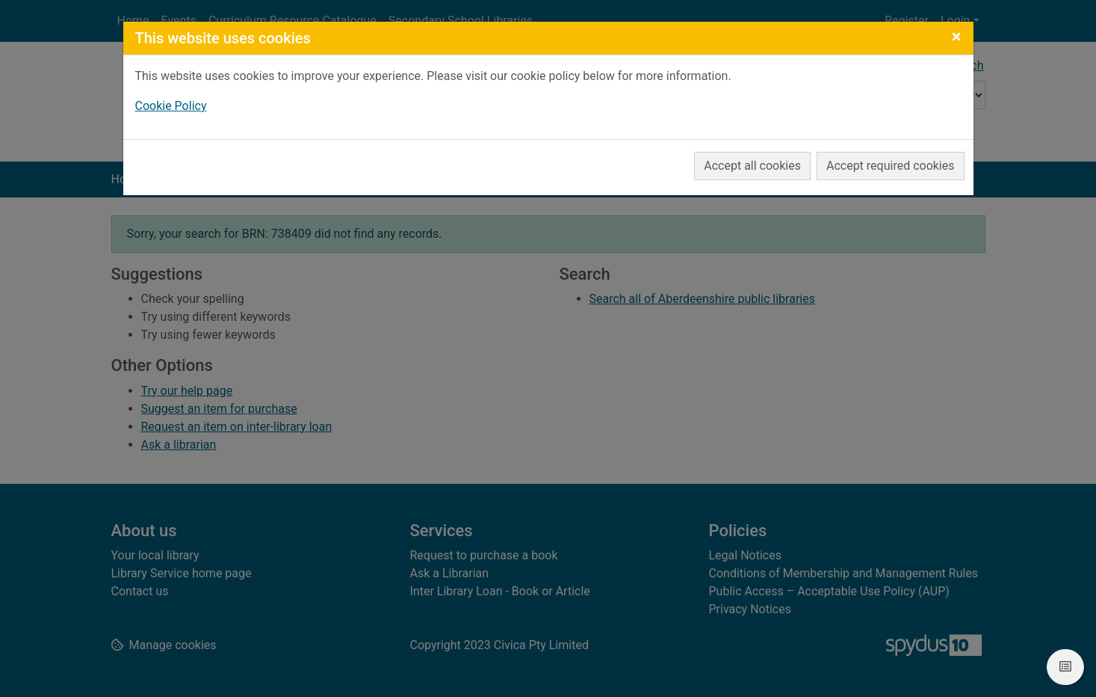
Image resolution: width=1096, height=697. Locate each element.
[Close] (956, 37)
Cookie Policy (171, 106)
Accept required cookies (890, 166)
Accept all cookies (752, 166)
